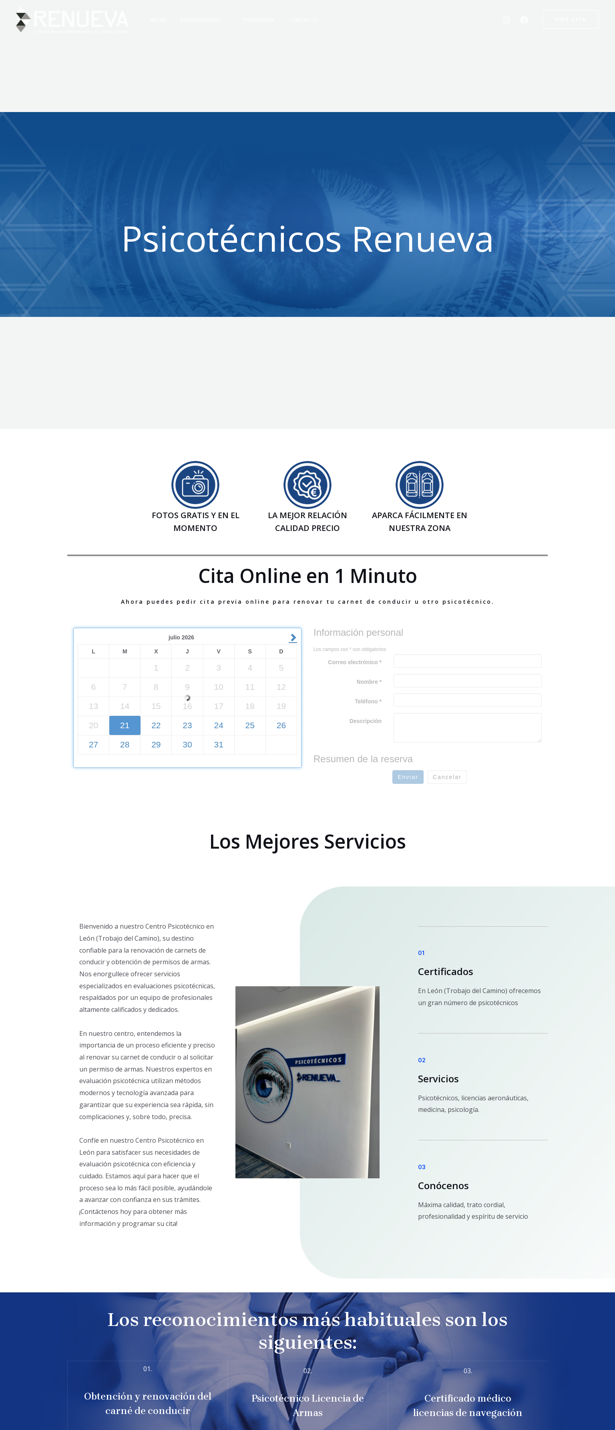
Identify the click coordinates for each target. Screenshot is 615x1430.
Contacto (293, 19)
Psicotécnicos (199, 20)
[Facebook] (524, 20)
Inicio (155, 19)
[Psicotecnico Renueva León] (72, 19)
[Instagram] (506, 20)
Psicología (250, 19)
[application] (219, 20)
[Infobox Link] (147, 1393)
